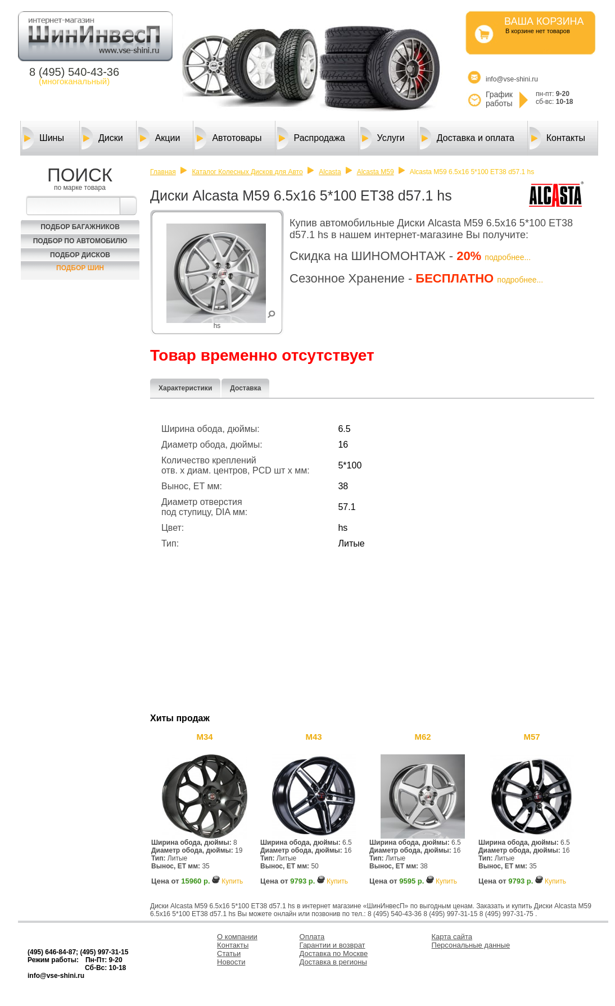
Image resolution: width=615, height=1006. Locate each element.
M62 (422, 736)
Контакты (557, 138)
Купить (232, 881)
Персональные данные (471, 945)
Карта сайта (452, 936)
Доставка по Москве (334, 953)
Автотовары (228, 138)
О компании (237, 936)
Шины (43, 138)
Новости (231, 962)
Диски (102, 138)
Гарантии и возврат (332, 945)
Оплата (312, 936)
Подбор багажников (80, 227)
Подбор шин (80, 268)
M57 (531, 736)
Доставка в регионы (333, 962)
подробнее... (508, 257)
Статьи (229, 953)
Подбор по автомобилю (80, 241)
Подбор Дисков (80, 255)
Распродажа (311, 138)
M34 (204, 736)
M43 (313, 736)
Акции (159, 138)
